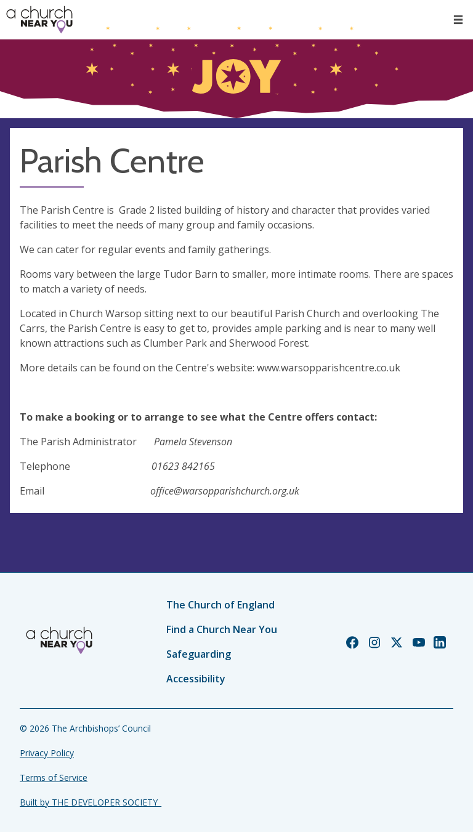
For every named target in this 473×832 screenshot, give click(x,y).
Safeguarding (198, 654)
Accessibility (195, 678)
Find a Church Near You (221, 629)
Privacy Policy (47, 753)
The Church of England (220, 605)
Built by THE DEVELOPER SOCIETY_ (90, 802)
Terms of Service (53, 777)
